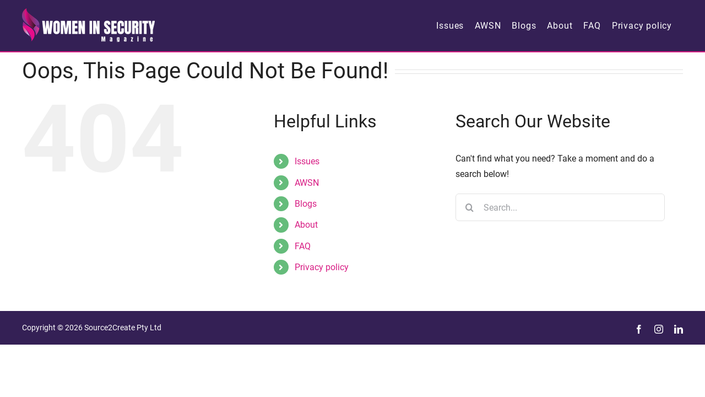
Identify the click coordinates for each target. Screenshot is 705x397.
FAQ (303, 246)
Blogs (306, 203)
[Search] (469, 207)
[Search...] (560, 207)
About (306, 224)
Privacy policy (322, 267)
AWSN (307, 183)
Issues (307, 161)
